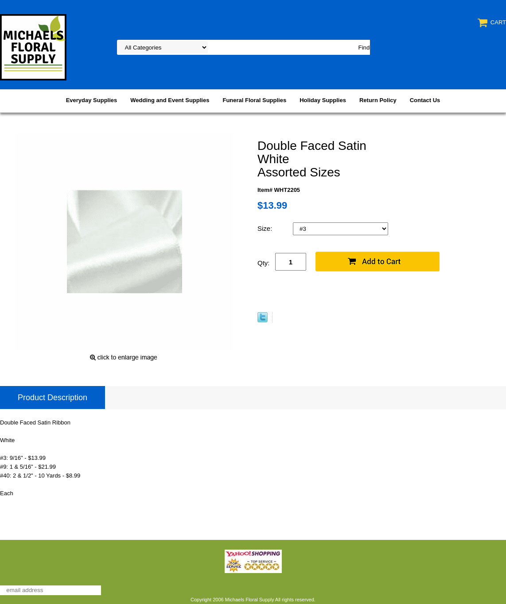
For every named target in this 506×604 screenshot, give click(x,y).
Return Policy (378, 100)
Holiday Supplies (323, 100)
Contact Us (425, 100)
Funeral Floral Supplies (254, 100)
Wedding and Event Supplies (169, 100)
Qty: (263, 263)
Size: (265, 228)
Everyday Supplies (91, 100)
